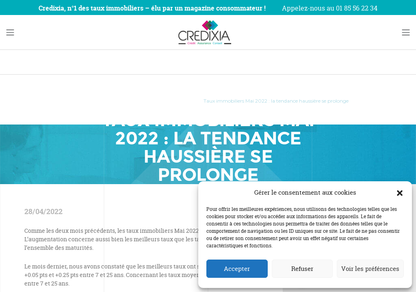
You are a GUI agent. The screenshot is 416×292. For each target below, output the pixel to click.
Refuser (302, 268)
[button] (400, 193)
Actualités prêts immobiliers (156, 101)
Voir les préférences (370, 268)
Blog (104, 101)
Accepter (237, 268)
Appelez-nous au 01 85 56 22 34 (329, 8)
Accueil (76, 101)
